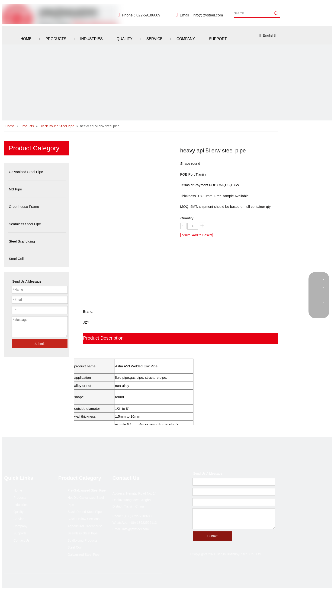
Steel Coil (74, 547)
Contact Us (21, 540)
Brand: (88, 311)
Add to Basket (202, 235)
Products (19, 497)
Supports (19, 533)
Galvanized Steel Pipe (83, 554)
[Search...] (253, 13)
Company (20, 526)
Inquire (186, 235)
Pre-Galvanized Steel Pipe (86, 490)
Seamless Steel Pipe (82, 533)
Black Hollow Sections (83, 519)
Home (17, 490)
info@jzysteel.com (208, 15)
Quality (18, 512)
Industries (20, 505)
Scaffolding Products (82, 540)
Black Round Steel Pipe (84, 512)
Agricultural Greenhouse (85, 526)
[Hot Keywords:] (276, 13)
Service (18, 519)
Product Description (103, 338)
